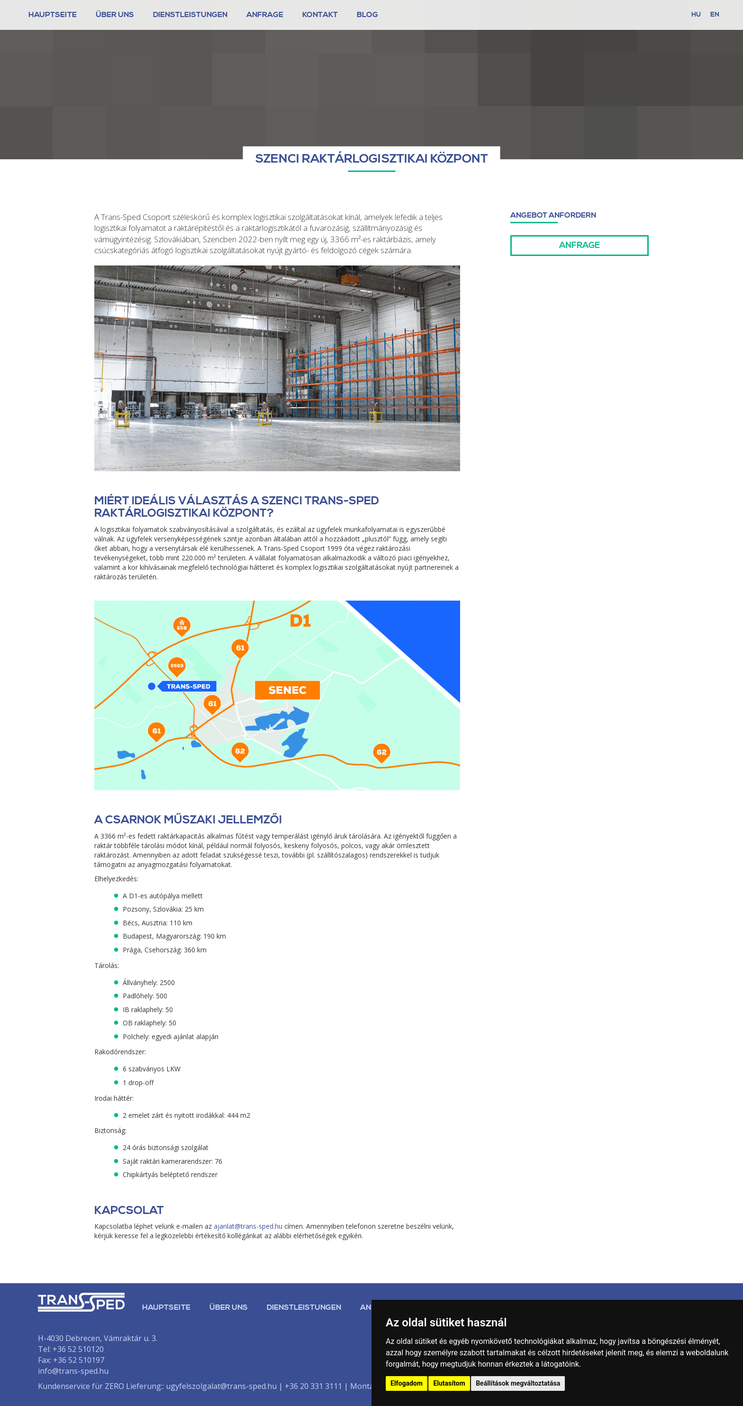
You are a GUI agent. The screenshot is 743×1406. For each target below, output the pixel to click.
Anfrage (264, 14)
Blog (367, 14)
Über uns (228, 1307)
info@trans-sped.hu (73, 1371)
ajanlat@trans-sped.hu (248, 1226)
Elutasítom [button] (449, 1383)
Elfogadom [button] (406, 1383)
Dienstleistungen (190, 14)
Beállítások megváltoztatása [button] (518, 1383)
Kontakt (320, 14)
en (714, 14)
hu (696, 14)
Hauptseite (52, 14)
